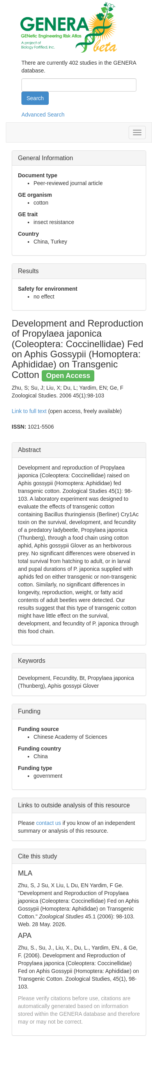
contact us (48, 823)
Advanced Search (43, 114)
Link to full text (29, 411)
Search (35, 98)
